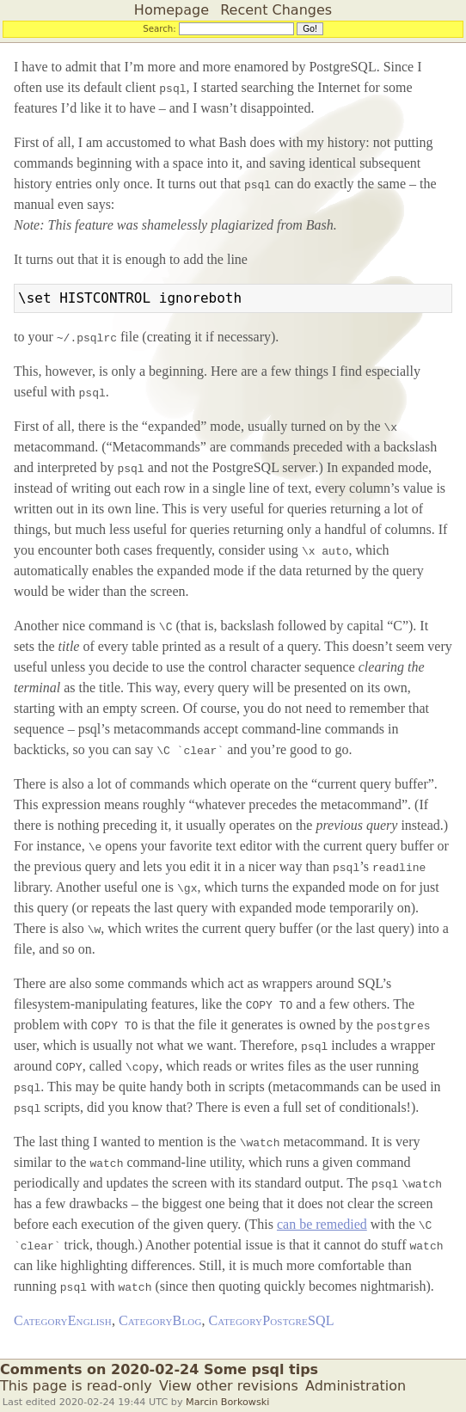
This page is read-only (76, 1386)
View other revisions (228, 1386)
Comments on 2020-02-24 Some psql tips (159, 1369)
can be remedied (322, 1224)
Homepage (171, 10)
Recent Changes (276, 10)
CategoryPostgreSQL (271, 1320)
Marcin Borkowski (227, 1402)
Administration (355, 1386)
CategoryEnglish (63, 1320)
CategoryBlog (160, 1320)
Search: (159, 28)
